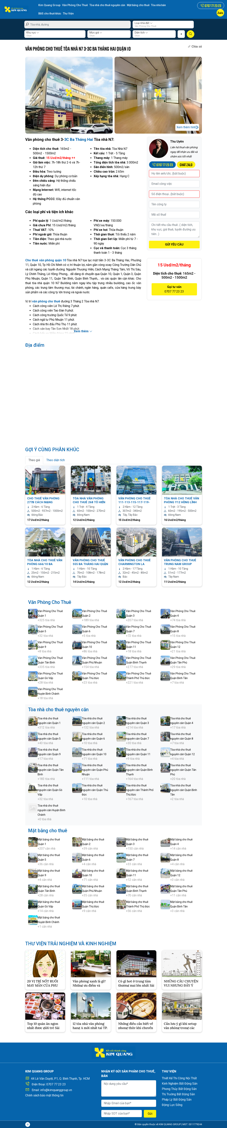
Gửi (150, 1113)
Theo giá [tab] (34, 460)
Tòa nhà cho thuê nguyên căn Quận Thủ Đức (95, 790)
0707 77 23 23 (56, 1084)
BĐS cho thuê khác (49, 13)
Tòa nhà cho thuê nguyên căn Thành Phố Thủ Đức (139, 790)
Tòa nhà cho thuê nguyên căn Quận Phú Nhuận (95, 770)
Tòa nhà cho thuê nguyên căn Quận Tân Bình (51, 770)
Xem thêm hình (186, 127)
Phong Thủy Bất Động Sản (179, 1089)
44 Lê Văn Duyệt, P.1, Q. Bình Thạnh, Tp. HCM (60, 1078)
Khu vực (32, 32)
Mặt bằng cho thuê (138, 5)
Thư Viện (68, 13)
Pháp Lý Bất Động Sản (176, 1099)
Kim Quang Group (49, 5)
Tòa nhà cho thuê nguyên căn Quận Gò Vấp (50, 790)
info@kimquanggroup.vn (56, 1090)
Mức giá (95, 32)
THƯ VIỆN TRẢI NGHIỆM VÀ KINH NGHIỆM (70, 943)
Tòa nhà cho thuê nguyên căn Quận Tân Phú (183, 770)
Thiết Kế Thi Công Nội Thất (179, 1078)
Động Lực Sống (172, 1104)
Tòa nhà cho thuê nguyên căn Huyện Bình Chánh (51, 810)
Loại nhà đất (144, 22)
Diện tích (141, 32)
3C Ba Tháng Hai (78, 139)
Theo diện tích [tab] (55, 460)
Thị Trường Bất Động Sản (178, 1094)
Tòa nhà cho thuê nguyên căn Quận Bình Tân (183, 790)
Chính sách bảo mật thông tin (44, 1095)
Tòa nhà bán (158, 5)
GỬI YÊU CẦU (174, 244)
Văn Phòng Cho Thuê (75, 5)
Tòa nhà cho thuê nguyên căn (107, 5)
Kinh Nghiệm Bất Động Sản (179, 1083)
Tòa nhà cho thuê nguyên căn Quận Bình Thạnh (139, 770)
